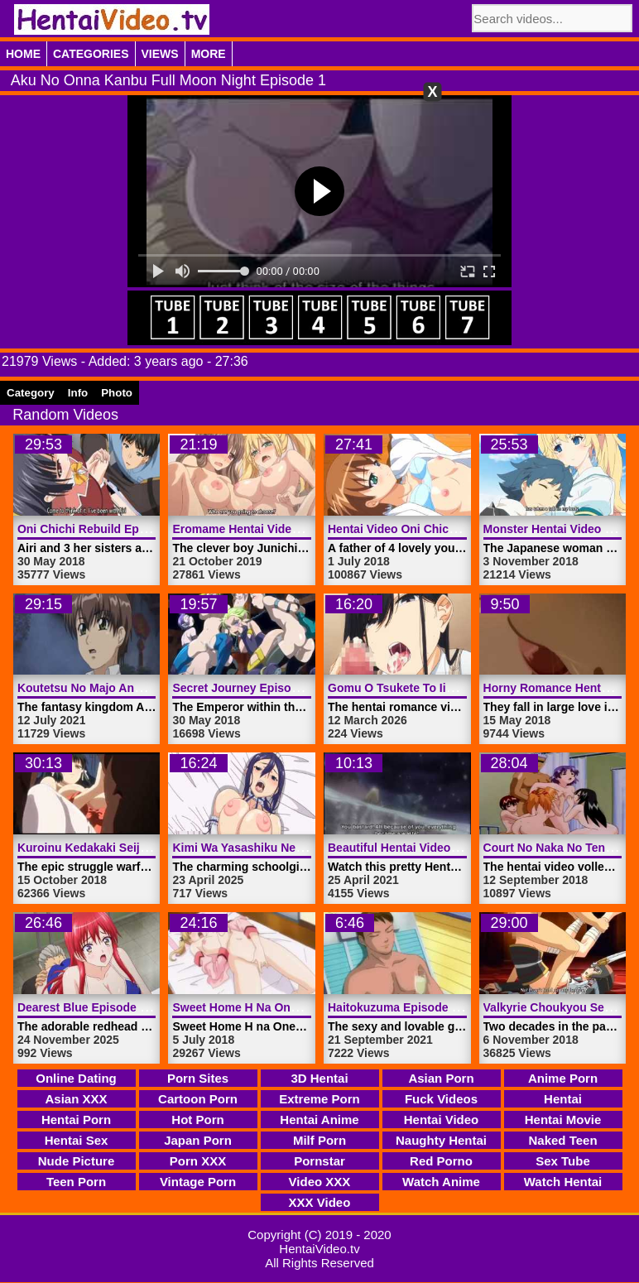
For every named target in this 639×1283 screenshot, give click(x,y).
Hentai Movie (563, 1119)
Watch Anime (441, 1182)
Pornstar (319, 1161)
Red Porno (441, 1161)
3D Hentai (319, 1078)
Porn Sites (197, 1078)
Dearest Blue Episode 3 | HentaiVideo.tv (126, 1007)
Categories (91, 53)
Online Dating (76, 1078)
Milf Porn (319, 1140)
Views (160, 53)
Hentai (563, 1099)
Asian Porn (440, 1078)
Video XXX (320, 1182)
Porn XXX (198, 1161)
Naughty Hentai (441, 1140)
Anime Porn (563, 1078)
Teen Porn (76, 1182)
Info (78, 393)
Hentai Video (441, 1119)
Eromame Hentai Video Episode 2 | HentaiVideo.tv (309, 529)
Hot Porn (197, 1119)
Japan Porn (198, 1140)
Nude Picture (76, 1161)
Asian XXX (76, 1099)
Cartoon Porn (198, 1099)
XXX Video (320, 1202)
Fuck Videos (441, 1099)
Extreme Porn (319, 1099)
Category (31, 393)
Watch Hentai (563, 1182)
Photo (116, 393)
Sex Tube (563, 1161)
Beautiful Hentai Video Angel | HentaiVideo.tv (451, 847)
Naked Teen (562, 1140)
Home (23, 53)
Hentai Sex (76, 1140)
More (208, 53)
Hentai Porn (76, 1119)
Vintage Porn (198, 1182)
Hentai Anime (319, 1119)
